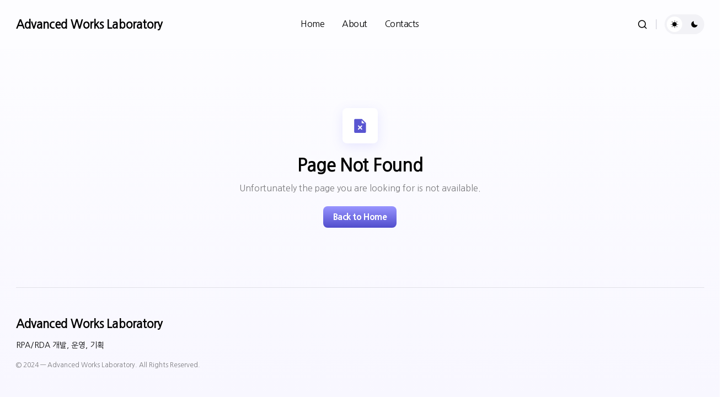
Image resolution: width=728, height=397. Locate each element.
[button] (642, 24)
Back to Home (360, 216)
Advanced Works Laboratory (89, 24)
